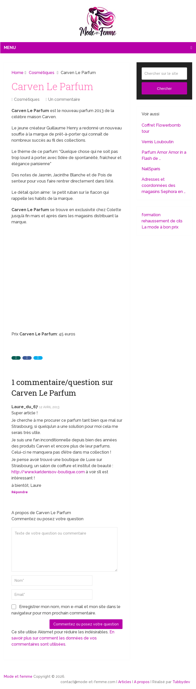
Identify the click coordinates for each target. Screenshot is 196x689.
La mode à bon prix (160, 227)
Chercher (164, 89)
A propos (142, 682)
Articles (124, 682)
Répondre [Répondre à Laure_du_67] (19, 492)
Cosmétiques (27, 99)
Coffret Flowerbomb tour (161, 128)
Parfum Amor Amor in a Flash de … (164, 155)
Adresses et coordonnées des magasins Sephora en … (164, 185)
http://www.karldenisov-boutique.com (48, 471)
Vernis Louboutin (158, 141)
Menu (10, 47)
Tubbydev (181, 682)
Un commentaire (64, 99)
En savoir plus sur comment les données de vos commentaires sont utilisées (62, 638)
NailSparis (151, 168)
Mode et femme (18, 676)
